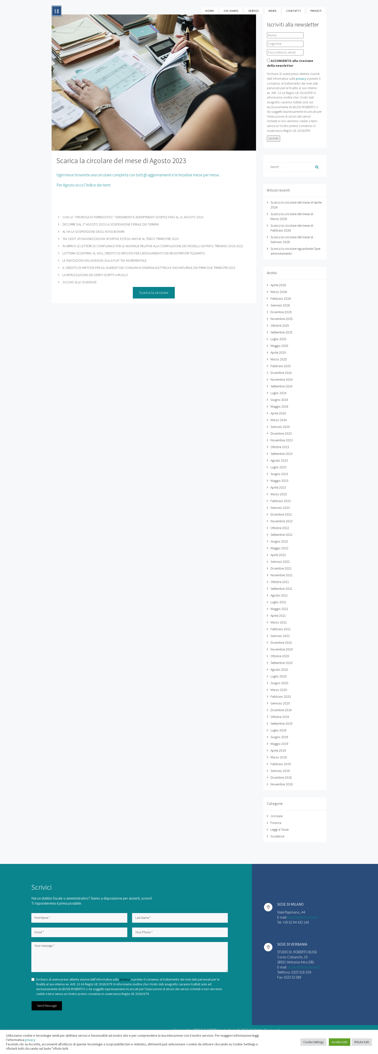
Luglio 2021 (278, 602)
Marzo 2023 (278, 494)
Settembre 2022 (281, 534)
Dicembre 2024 (281, 373)
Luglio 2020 (278, 676)
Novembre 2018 (281, 784)
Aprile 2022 (278, 555)
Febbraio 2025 (280, 366)
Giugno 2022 (279, 541)
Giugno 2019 (279, 737)
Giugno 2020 (279, 683)
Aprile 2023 (278, 487)
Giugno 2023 (279, 474)
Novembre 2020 (281, 649)
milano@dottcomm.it (302, 917)
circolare (276, 816)
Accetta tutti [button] (339, 1042)
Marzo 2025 (278, 359)
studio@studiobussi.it (304, 967)
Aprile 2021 (278, 615)
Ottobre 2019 (279, 717)
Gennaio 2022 (280, 561)
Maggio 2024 (279, 406)
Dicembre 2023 (281, 433)
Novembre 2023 (281, 440)
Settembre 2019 (281, 723)
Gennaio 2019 (280, 771)
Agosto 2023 (279, 460)
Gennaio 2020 (280, 703)
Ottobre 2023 (279, 447)
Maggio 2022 (279, 548)
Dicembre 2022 (281, 514)
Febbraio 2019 (280, 764)
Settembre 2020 (281, 663)
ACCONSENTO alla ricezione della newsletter (290, 63)
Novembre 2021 (281, 575)
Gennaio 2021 (280, 636)
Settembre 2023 (281, 453)
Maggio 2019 (279, 744)
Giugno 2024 (279, 400)
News (273, 11)
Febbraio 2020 (280, 696)
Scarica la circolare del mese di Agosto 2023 (121, 160)
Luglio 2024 (278, 393)
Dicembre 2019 (281, 710)
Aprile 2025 (278, 352)
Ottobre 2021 (279, 582)
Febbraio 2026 (280, 298)
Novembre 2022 (281, 521)
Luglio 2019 (278, 730)
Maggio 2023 (279, 480)
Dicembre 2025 (281, 312)
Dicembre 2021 (281, 568)
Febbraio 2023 (280, 501)
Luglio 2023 (278, 467)
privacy (301, 78)
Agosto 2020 (279, 669)
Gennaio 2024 (280, 426)
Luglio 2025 (278, 339)
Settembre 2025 (281, 332)
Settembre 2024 (281, 386)
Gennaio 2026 (280, 305)
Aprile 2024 (278, 413)
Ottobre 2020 (279, 656)
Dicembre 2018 (280, 777)
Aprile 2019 (278, 750)
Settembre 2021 (281, 588)
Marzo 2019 (278, 757)
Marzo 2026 (278, 292)
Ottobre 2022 (279, 528)
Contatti (293, 11)
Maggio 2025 (279, 346)
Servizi (253, 11)
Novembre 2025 (281, 319)
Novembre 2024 (281, 379)
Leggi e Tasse (279, 829)
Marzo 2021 (278, 622)
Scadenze (277, 836)
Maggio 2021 (279, 609)
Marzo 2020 (278, 690)
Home (209, 11)
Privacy (316, 11)
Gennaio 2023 (280, 507)
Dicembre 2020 (281, 642)
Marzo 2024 (278, 420)
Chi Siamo (231, 11)
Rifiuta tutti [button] (361, 1042)
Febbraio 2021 (280, 629)
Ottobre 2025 (279, 325)
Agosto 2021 (279, 595)
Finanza (275, 823)
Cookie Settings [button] (313, 1042)
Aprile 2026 (278, 285)
